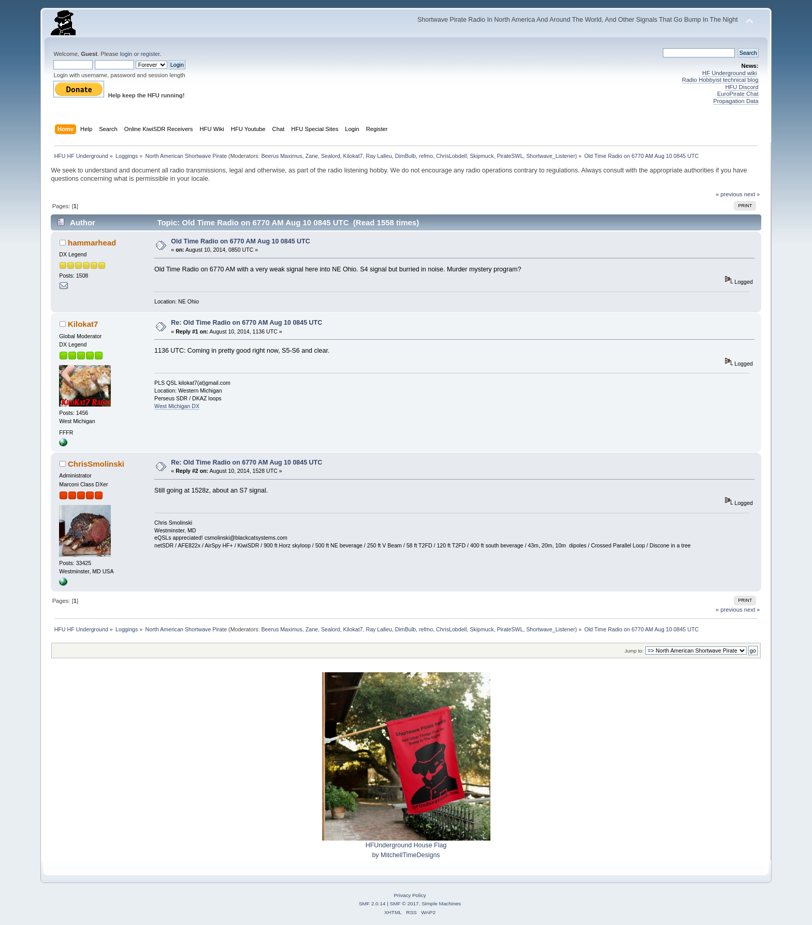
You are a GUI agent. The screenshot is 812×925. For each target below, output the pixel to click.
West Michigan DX (176, 406)
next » (752, 194)
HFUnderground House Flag (406, 845)
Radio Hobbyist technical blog (720, 80)
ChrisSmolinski (96, 463)
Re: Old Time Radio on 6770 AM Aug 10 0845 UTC (246, 322)
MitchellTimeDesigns (410, 855)
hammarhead (92, 242)
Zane (312, 156)
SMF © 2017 (404, 903)
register (150, 54)
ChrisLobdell (451, 156)
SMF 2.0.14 (372, 903)
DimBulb (405, 156)
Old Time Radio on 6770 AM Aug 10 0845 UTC (240, 241)
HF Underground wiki (729, 73)
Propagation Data (735, 101)
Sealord (330, 156)
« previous (729, 194)
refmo (426, 156)
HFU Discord (741, 87)
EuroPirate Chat (738, 94)
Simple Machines (441, 903)
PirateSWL (510, 156)
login (126, 54)
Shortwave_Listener (550, 156)
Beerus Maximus (281, 156)
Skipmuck (482, 156)
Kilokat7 (353, 156)
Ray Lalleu (379, 156)
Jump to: (634, 651)
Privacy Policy (410, 895)
